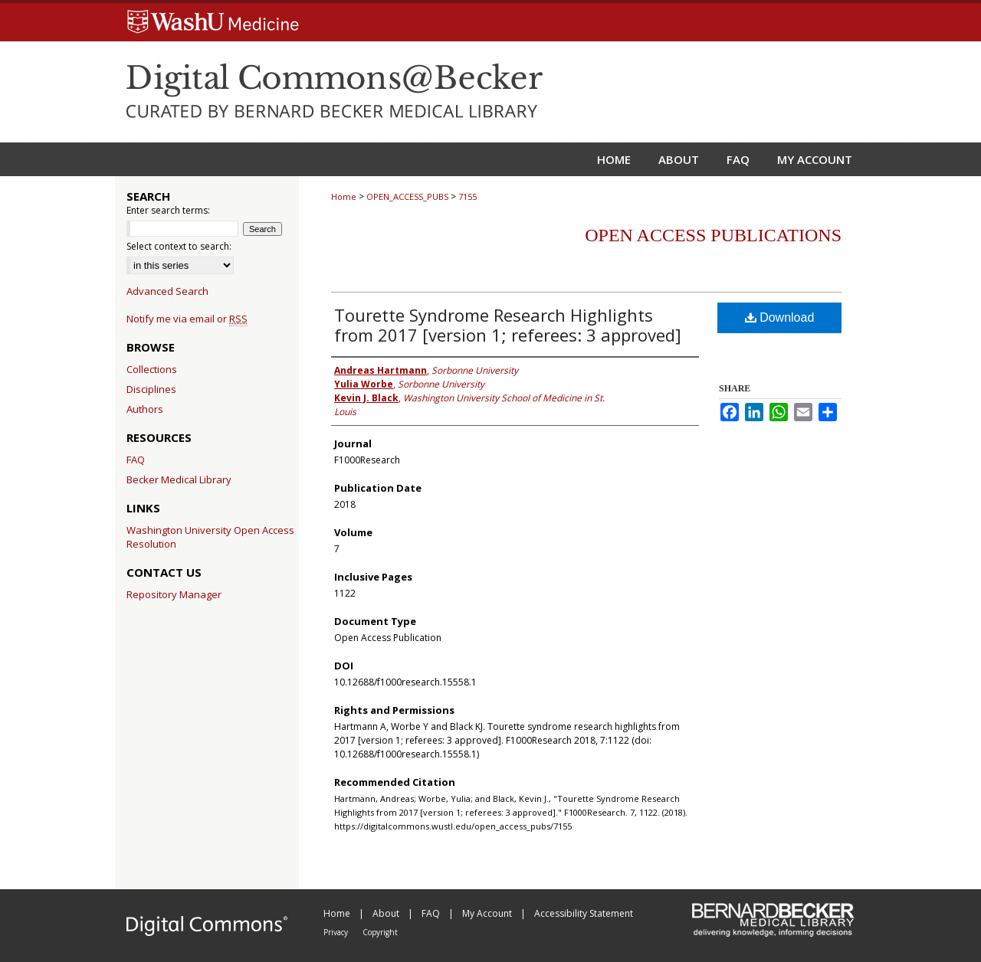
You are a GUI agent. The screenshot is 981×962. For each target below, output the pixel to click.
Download (780, 317)
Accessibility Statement (583, 913)
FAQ (135, 459)
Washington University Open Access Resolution (210, 537)
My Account (488, 913)
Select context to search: (178, 246)
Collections (151, 369)
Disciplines (151, 389)
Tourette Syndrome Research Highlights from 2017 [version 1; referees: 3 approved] (507, 324)
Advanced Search (167, 291)
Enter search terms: (168, 210)
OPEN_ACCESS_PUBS (407, 196)
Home (343, 196)
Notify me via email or (187, 319)
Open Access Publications (713, 235)
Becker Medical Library (178, 479)
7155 (467, 196)
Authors (144, 409)
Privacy (336, 932)
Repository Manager (173, 594)
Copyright (380, 932)
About (387, 913)
